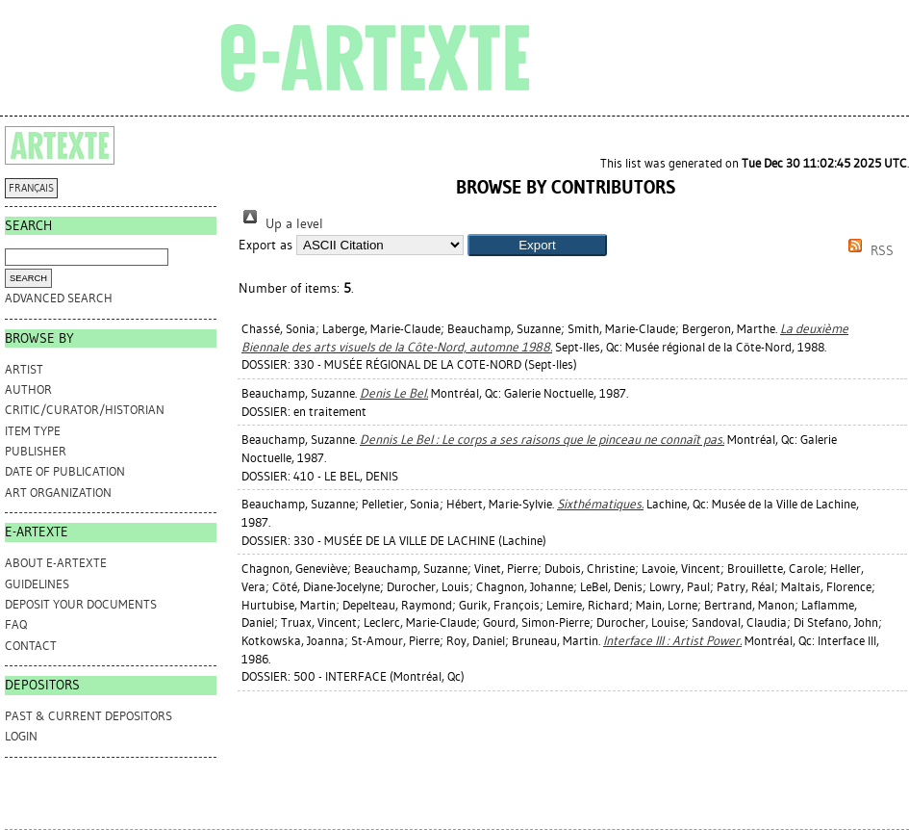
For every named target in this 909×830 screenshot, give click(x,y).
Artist (24, 369)
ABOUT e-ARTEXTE (56, 563)
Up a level (281, 224)
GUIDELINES (37, 584)
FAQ (16, 624)
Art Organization (58, 492)
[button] (537, 245)
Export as (265, 245)
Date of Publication (65, 471)
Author (28, 389)
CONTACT (31, 645)
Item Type (33, 431)
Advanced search (59, 298)
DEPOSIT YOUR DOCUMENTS (81, 604)
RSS (868, 251)
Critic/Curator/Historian (84, 409)
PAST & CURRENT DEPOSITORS (88, 716)
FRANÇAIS (31, 188)
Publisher (35, 451)
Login (21, 736)
